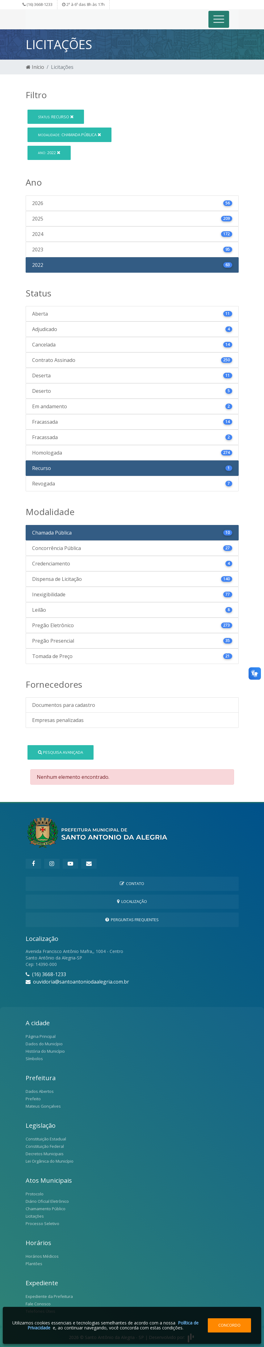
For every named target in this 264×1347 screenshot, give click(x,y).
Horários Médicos (42, 1256)
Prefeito (33, 1099)
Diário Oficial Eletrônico (47, 1201)
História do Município (45, 1051)
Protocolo (35, 1194)
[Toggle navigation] (218, 19)
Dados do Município (44, 1044)
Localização (132, 901)
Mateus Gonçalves (43, 1106)
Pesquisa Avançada (60, 752)
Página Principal (41, 1036)
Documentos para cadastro (63, 705)
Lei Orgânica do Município (49, 1161)
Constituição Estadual (46, 1139)
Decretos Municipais (45, 1153)
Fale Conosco (38, 1304)
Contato (132, 883)
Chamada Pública (69, 134)
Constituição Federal (45, 1146)
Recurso (55, 117)
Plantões (34, 1263)
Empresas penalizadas (58, 720)
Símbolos (34, 1058)
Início (35, 67)
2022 (49, 152)
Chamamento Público (45, 1208)
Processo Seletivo (42, 1223)
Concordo (229, 1325)
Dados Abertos (40, 1091)
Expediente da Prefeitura (49, 1296)
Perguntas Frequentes (132, 919)
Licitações (35, 1216)
